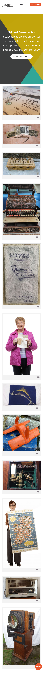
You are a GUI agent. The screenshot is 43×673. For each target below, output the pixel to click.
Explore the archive (21, 56)
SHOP (38, 666)
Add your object (35, 4)
